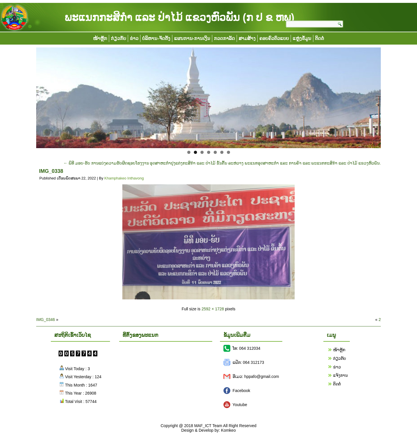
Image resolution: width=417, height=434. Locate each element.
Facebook (241, 390)
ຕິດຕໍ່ (319, 38)
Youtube (240, 404)
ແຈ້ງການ (340, 375)
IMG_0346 (45, 319)
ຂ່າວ (134, 38)
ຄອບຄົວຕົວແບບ (274, 38)
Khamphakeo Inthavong (124, 178)
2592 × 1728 (213, 309)
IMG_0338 (51, 171)
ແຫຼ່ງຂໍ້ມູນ (302, 38)
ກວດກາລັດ (224, 38)
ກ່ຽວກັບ (118, 38)
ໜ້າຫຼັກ (100, 38)
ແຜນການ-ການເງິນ (192, 38)
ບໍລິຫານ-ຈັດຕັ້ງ (156, 38)
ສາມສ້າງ (247, 38)
